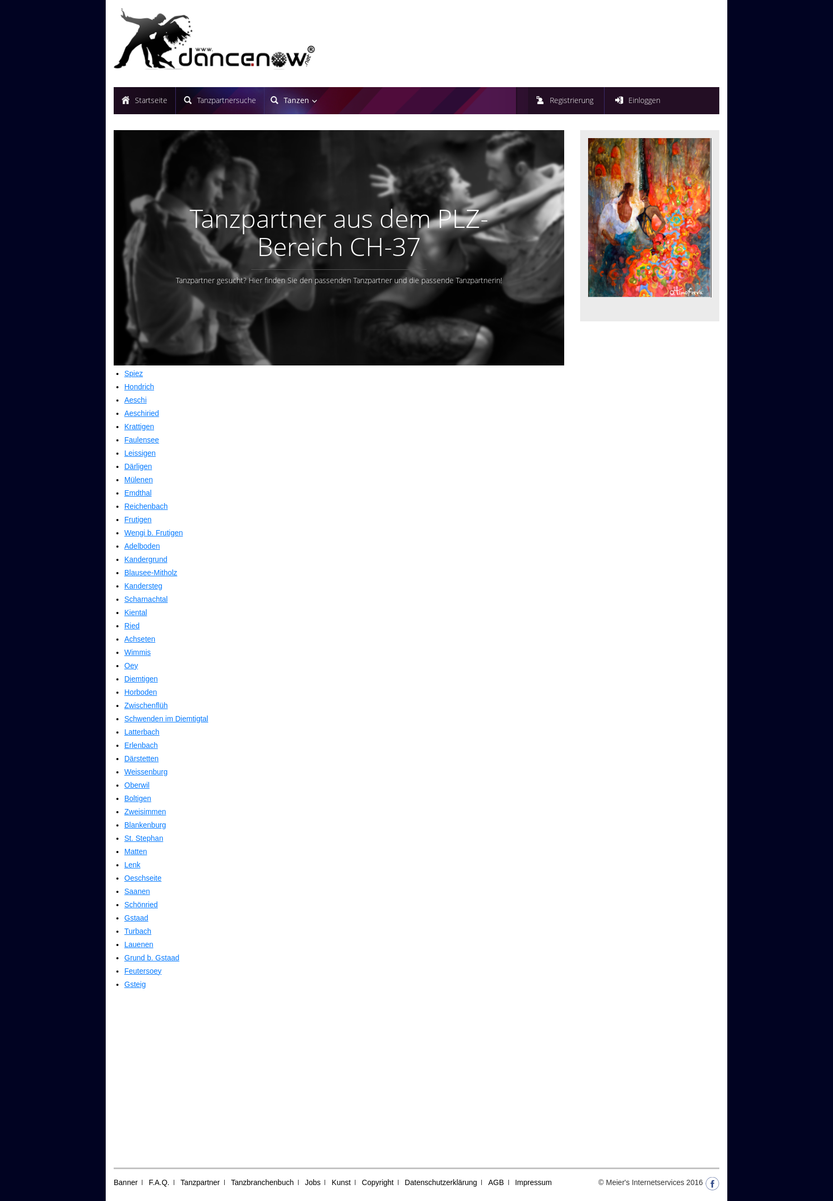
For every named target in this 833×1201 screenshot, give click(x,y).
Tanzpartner (200, 1182)
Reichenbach (146, 506)
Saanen (137, 891)
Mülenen (138, 479)
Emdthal (137, 493)
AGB (496, 1182)
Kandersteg (143, 586)
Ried (132, 625)
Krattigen (139, 426)
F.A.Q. (159, 1182)
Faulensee (141, 440)
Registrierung (571, 100)
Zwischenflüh (146, 705)
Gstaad (136, 918)
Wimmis (137, 652)
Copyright (378, 1182)
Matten (135, 851)
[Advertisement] (339, 1077)
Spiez (133, 373)
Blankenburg (145, 825)
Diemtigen (141, 679)
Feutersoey (143, 971)
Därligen (138, 466)
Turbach (137, 931)
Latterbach (141, 732)
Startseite (151, 100)
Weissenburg (145, 772)
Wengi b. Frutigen (153, 533)
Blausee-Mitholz (150, 572)
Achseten (139, 639)
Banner (126, 1182)
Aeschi (135, 400)
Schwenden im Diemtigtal (166, 718)
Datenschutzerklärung (441, 1182)
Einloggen (644, 100)
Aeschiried (141, 413)
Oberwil (136, 785)
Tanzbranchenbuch (262, 1182)
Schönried (141, 904)
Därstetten (141, 758)
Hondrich (139, 386)
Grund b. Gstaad (152, 957)
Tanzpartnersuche (226, 100)
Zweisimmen (145, 811)
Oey (131, 665)
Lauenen (139, 944)
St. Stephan (143, 838)
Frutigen (137, 519)
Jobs (313, 1182)
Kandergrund (145, 559)
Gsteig (135, 984)
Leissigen (140, 453)
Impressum (533, 1182)
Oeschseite (143, 878)
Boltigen (137, 798)
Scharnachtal (146, 599)
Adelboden (142, 546)
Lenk (132, 865)
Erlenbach (141, 745)
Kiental (135, 612)
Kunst (341, 1182)
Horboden (140, 692)
